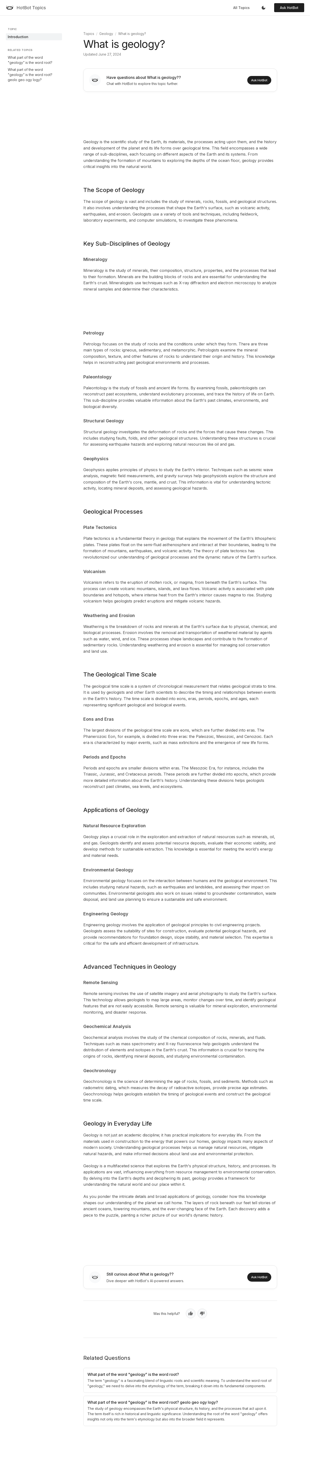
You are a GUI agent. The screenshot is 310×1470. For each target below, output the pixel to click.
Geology (106, 34)
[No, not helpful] (202, 1313)
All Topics (241, 8)
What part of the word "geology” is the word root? (30, 60)
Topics (88, 34)
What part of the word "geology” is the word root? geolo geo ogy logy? (30, 74)
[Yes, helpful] (190, 1313)
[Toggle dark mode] (263, 8)
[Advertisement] (180, 114)
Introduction (18, 37)
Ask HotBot (289, 8)
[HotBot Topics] (26, 8)
